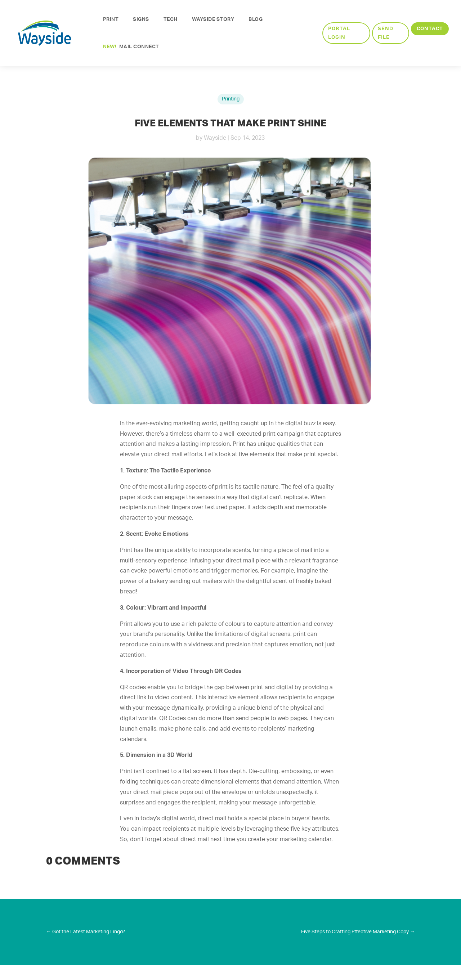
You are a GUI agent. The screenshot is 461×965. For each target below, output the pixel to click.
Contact (430, 28)
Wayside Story (213, 19)
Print (111, 19)
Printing (231, 99)
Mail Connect (131, 46)
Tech (171, 19)
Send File (385, 32)
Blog (256, 19)
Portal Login (339, 32)
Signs (141, 19)
